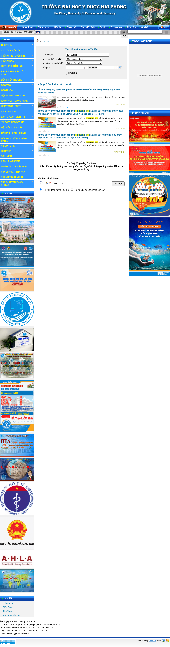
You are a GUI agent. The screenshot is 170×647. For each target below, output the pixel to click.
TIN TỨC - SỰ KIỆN (17, 50)
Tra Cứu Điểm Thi (11, 615)
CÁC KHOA (17, 90)
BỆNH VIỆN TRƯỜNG (17, 79)
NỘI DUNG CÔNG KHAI (13, 95)
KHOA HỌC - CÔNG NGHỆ (17, 100)
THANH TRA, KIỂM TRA (13, 172)
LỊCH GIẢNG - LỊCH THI (17, 116)
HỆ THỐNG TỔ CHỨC (17, 65)
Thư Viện (7, 611)
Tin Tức (46, 41)
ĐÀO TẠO (17, 85)
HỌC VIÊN (17, 151)
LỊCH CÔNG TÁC (17, 111)
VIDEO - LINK (17, 146)
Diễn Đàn (7, 607)
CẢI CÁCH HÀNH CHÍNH (13, 133)
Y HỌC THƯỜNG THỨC (12, 122)
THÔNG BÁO (17, 61)
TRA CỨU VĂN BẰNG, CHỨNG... (17, 184)
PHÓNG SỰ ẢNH (140, 113)
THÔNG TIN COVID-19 (12, 177)
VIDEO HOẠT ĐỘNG (142, 41)
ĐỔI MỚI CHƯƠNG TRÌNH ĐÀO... (14, 139)
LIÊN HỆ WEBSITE (10, 161)
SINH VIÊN (17, 156)
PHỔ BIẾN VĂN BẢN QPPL (14, 166)
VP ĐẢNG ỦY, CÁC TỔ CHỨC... (17, 73)
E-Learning (8, 603)
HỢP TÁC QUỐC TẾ (17, 106)
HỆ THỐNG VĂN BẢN (17, 127)
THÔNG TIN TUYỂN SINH (17, 55)
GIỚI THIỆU (17, 45)
